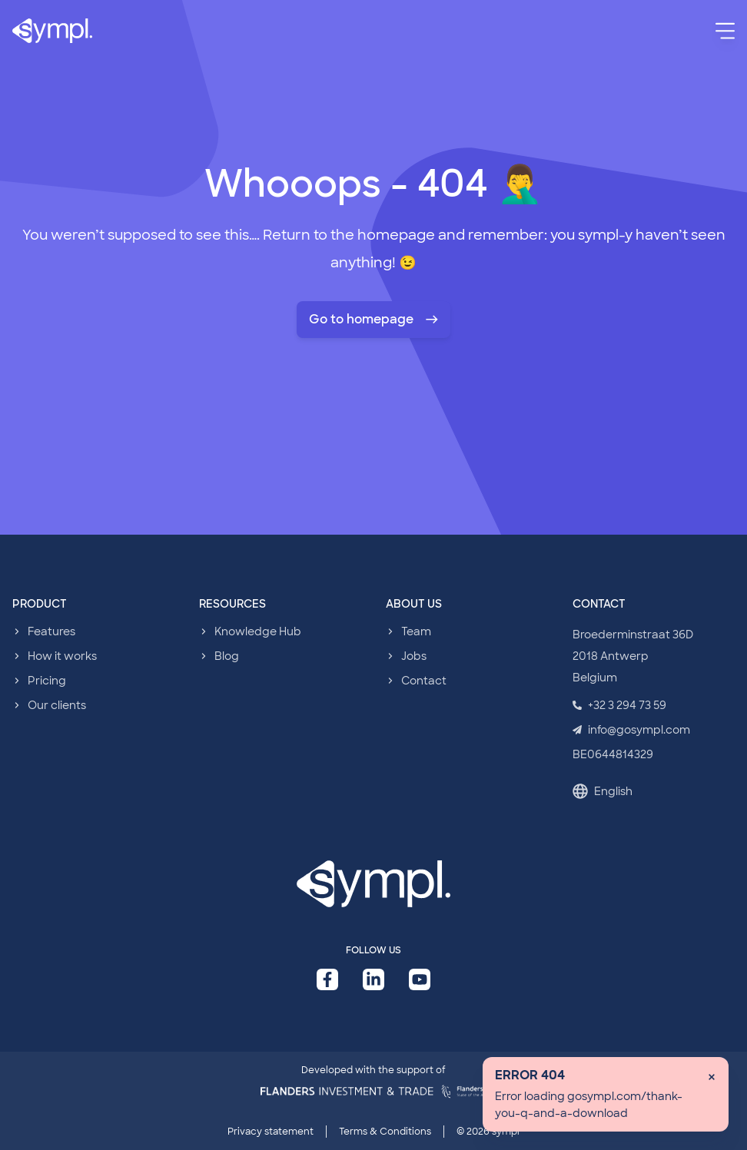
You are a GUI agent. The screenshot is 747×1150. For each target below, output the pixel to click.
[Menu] (725, 30)
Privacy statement (270, 1131)
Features (51, 631)
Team (416, 631)
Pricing (47, 681)
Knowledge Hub (257, 631)
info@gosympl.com (631, 730)
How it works (62, 656)
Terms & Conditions (385, 1131)
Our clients (57, 705)
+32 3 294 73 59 (619, 705)
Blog (226, 656)
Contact (424, 681)
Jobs (414, 656)
